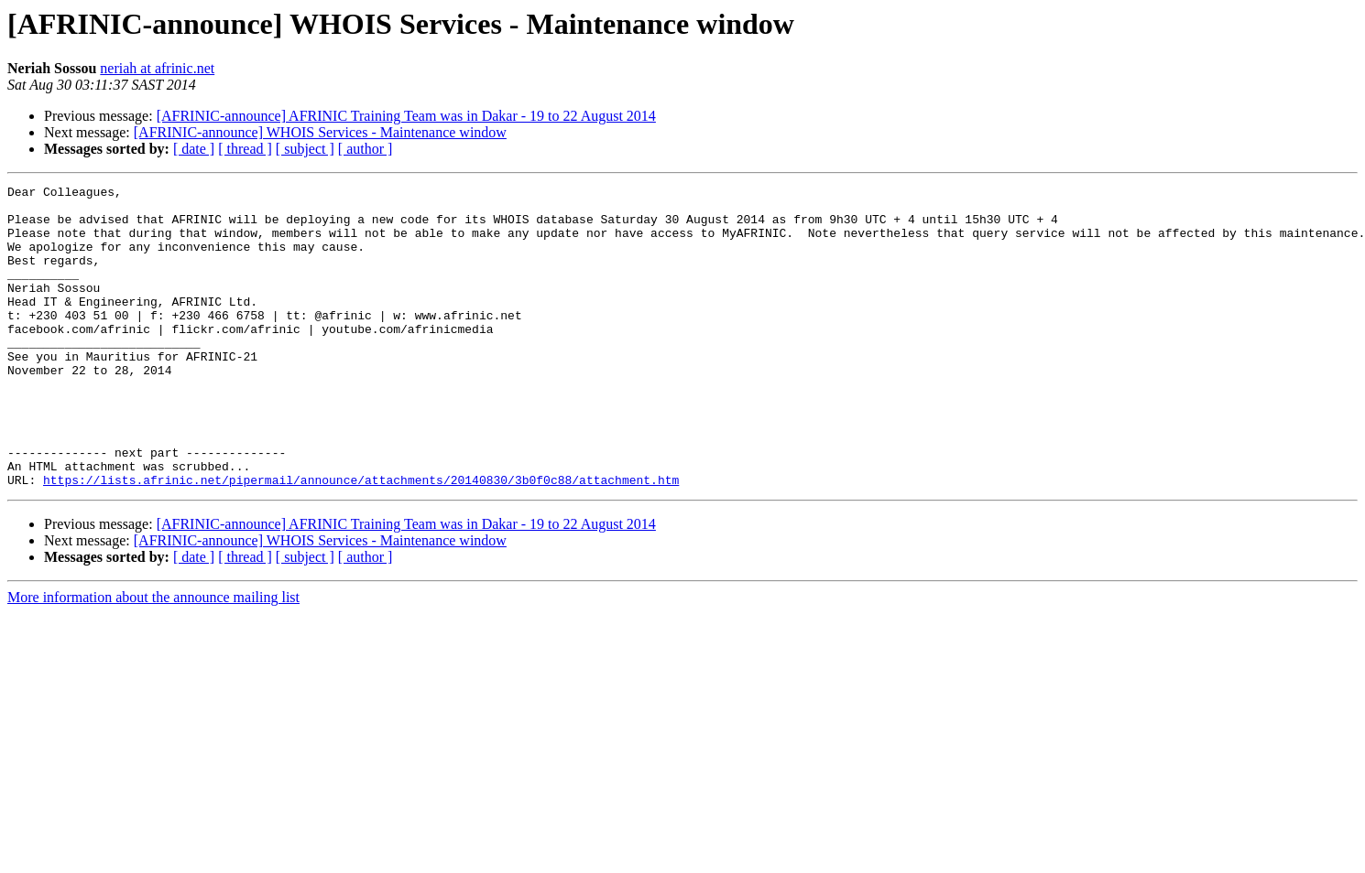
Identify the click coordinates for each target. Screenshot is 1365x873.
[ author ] (365, 148)
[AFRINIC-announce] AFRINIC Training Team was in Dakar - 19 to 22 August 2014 (406, 116)
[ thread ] (245, 148)
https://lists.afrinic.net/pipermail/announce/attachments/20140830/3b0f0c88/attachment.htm (361, 540)
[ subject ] (305, 148)
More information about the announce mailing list (153, 657)
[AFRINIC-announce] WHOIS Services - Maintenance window (320, 132)
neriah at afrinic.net (157, 68)
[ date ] (193, 148)
